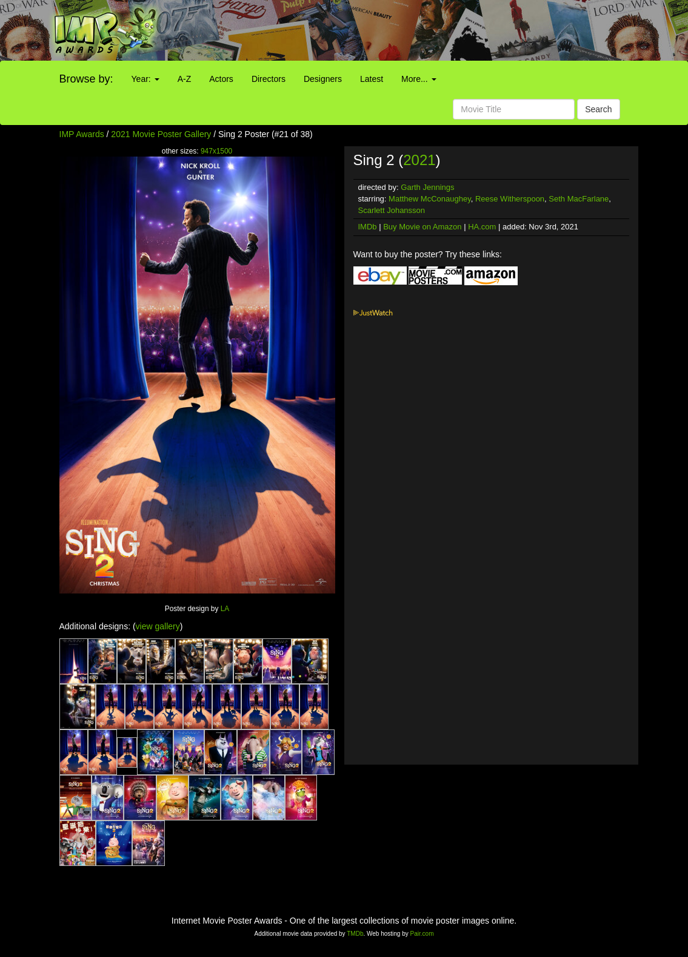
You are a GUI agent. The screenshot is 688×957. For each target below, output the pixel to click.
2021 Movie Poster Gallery (161, 134)
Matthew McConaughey (430, 198)
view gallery (158, 626)
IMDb (367, 226)
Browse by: (86, 79)
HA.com (482, 226)
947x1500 (216, 151)
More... (418, 79)
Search (598, 109)
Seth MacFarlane (579, 198)
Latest (371, 79)
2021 (419, 160)
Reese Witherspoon (509, 198)
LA (225, 608)
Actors (221, 79)
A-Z (185, 79)
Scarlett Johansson (392, 210)
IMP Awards (81, 134)
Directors (269, 79)
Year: (145, 79)
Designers (323, 79)
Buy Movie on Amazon (422, 226)
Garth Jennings (427, 187)
